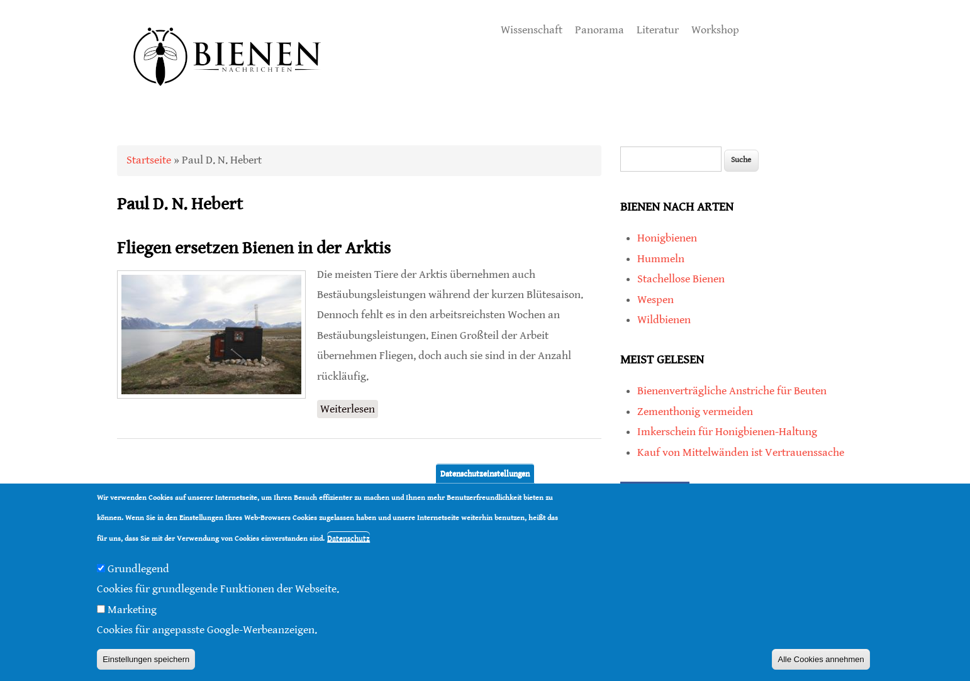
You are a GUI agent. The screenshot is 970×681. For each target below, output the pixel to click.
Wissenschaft (531, 29)
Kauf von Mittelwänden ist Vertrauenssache (740, 452)
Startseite (148, 160)
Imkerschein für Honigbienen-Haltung (727, 431)
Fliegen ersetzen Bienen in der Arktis (254, 248)
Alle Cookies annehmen (821, 659)
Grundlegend (138, 568)
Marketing (132, 609)
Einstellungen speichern (146, 659)
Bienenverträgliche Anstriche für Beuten (732, 390)
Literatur (658, 29)
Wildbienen (664, 319)
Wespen (655, 299)
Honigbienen (667, 238)
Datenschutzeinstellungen (485, 473)
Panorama (599, 29)
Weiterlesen (349, 408)
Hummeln (660, 258)
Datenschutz (348, 538)
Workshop (715, 29)
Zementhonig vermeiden (695, 411)
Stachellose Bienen (681, 278)
